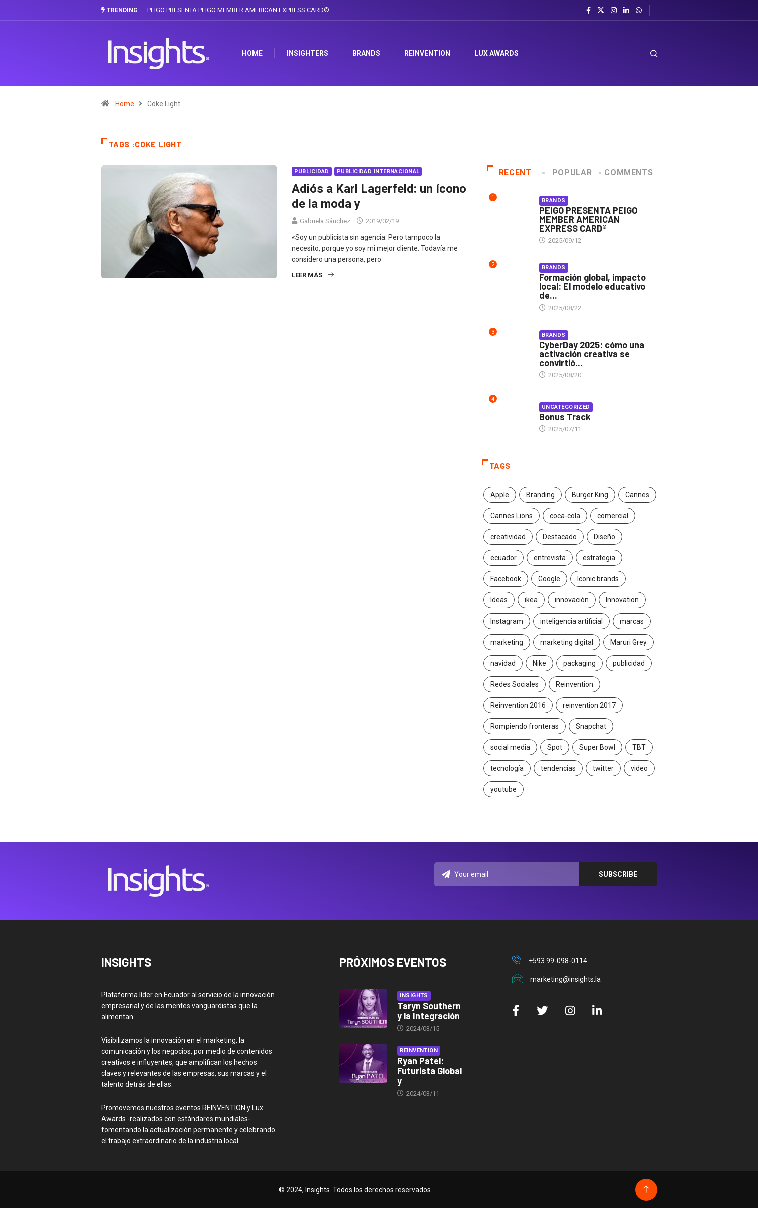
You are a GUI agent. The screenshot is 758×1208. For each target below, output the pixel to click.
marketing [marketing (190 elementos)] (506, 642)
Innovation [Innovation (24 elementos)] (622, 600)
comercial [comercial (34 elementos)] (612, 516)
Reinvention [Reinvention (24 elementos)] (574, 684)
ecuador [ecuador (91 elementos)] (503, 558)
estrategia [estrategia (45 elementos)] (599, 558)
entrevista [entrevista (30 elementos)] (550, 558)
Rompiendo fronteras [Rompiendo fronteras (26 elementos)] (524, 726)
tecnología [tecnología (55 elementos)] (507, 768)
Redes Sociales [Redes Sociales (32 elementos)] (514, 684)
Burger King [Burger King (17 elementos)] (590, 495)
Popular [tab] (568, 172)
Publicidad (311, 171)
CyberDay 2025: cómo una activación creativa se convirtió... (591, 353)
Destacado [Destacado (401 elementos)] (560, 537)
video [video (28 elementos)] (639, 768)
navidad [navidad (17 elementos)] (503, 663)
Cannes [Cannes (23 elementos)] (637, 495)
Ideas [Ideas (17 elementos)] (499, 600)
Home (124, 104)
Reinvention (429, 53)
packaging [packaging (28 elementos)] (579, 663)
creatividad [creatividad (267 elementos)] (508, 537)
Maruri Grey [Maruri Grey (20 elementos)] (628, 642)
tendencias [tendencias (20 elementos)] (558, 768)
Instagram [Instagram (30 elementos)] (506, 621)
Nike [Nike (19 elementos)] (539, 663)
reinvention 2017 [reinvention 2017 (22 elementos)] (589, 705)
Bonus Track (565, 416)
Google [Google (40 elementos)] (549, 579)
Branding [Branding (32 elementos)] (540, 495)
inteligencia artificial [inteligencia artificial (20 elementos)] (571, 621)
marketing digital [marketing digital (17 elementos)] (566, 642)
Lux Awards (498, 53)
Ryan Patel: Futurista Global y (429, 1070)
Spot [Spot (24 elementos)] (554, 747)
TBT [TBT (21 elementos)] (639, 747)
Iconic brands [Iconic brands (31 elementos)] (598, 579)
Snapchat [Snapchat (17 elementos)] (591, 726)
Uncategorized (566, 407)
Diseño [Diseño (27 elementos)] (604, 537)
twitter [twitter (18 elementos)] (603, 768)
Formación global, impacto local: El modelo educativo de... (592, 286)
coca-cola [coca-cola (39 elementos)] (565, 516)
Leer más (313, 275)
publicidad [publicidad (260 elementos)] (629, 663)
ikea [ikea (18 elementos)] (531, 600)
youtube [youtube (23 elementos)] (503, 789)
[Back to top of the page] (646, 1189)
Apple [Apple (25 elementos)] (499, 495)
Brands (368, 53)
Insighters (309, 53)
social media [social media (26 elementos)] (510, 747)
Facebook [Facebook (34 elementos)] (505, 579)
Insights (414, 995)
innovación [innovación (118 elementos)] (572, 600)
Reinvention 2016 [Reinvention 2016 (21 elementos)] (518, 705)
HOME (253, 53)
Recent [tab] (509, 172)
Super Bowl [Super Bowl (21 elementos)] (597, 747)
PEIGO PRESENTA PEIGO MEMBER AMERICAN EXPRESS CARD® (238, 10)
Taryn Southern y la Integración (429, 1010)
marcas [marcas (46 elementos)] (632, 621)
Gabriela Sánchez (325, 221)
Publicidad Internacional (378, 171)
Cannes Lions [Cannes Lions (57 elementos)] (511, 516)
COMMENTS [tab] (626, 172)
